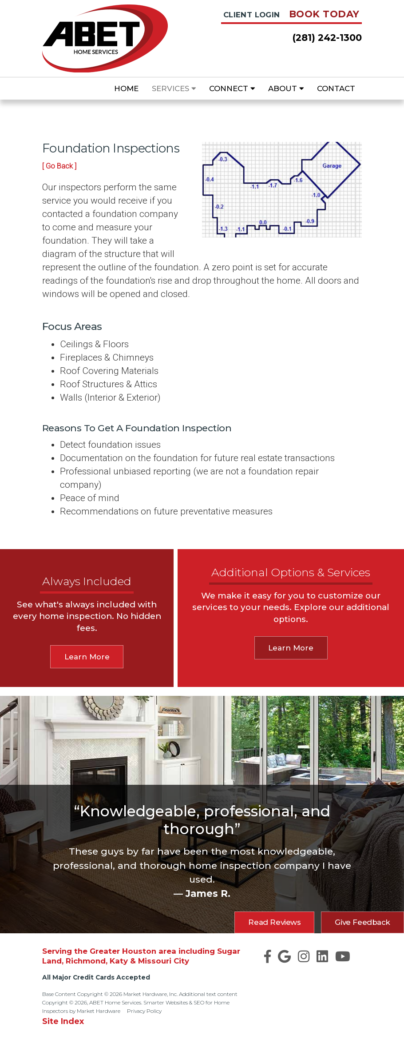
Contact (336, 88)
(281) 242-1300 (327, 37)
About (286, 88)
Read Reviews (274, 922)
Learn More (87, 656)
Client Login (251, 14)
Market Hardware (98, 1011)
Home (126, 88)
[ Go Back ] (59, 165)
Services (174, 88)
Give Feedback (362, 922)
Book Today (324, 14)
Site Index (63, 1021)
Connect (232, 88)
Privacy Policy (144, 1011)
